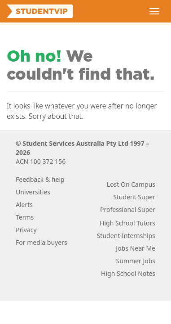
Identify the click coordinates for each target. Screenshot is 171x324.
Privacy (26, 229)
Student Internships (126, 235)
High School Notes (128, 273)
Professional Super (127, 209)
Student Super (134, 197)
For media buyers (41, 242)
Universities (33, 192)
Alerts (24, 204)
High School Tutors (127, 223)
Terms (25, 217)
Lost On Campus (131, 184)
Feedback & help (40, 179)
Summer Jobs (135, 260)
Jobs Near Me (135, 248)
